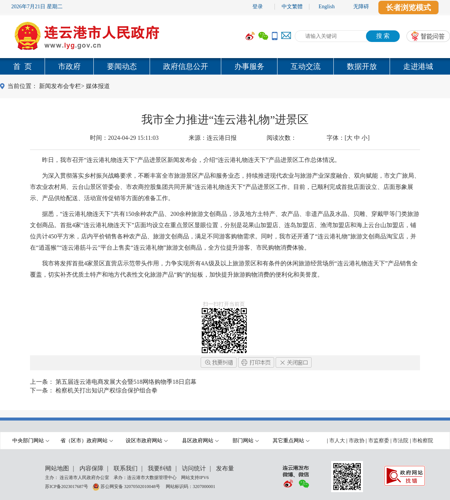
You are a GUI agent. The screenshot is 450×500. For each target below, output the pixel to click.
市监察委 (378, 440)
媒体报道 (98, 86)
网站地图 (57, 468)
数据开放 (362, 66)
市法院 (400, 440)
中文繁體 (292, 6)
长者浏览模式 (408, 7)
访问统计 (194, 468)
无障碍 (361, 6)
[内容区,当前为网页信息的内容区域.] (225, 225)
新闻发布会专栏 (60, 86)
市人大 (337, 440)
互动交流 (306, 66)
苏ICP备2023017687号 (66, 486)
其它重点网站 (291, 440)
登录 (257, 6)
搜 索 (383, 36)
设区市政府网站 (147, 440)
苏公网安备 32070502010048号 (130, 486)
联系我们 (126, 468)
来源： (213, 138)
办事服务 (249, 66)
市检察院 (422, 440)
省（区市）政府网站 (86, 440)
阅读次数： (282, 138)
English (327, 6)
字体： (348, 138)
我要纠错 (160, 468)
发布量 (225, 468)
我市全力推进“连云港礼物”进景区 (225, 119)
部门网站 (245, 440)
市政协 (356, 440)
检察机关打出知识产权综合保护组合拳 (107, 390)
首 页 (22, 66)
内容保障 (92, 468)
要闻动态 (122, 66)
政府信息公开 (185, 66)
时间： (124, 138)
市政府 (69, 66)
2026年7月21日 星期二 (37, 6)
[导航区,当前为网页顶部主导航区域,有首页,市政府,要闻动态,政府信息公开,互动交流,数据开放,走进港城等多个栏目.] (225, 66)
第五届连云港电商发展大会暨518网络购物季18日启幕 (126, 382)
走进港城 (418, 66)
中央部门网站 (30, 440)
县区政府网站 (200, 440)
